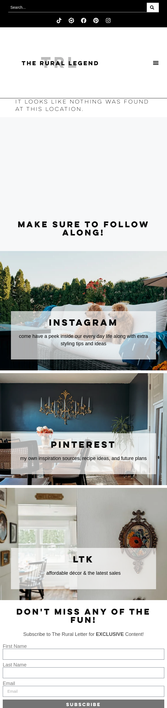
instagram (83, 323)
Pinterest (83, 445)
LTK (83, 560)
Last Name (15, 664)
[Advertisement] (83, 169)
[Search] (153, 7)
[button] (155, 62)
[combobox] (77, 7)
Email (9, 683)
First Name (15, 646)
